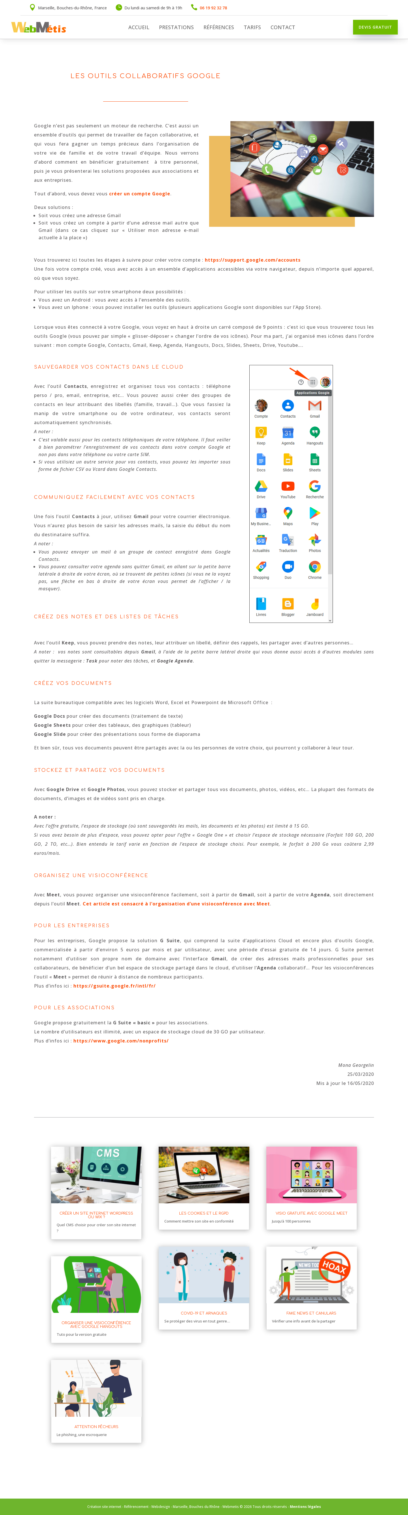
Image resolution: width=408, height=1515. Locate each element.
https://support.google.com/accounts (253, 260)
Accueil (138, 28)
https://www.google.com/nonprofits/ (121, 1041)
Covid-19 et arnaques (204, 1313)
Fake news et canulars (311, 1313)
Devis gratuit (375, 27)
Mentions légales (305, 1506)
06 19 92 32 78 (213, 7)
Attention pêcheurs (96, 1427)
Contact (283, 28)
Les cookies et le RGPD (204, 1213)
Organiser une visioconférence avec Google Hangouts (96, 1325)
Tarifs (252, 28)
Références (218, 28)
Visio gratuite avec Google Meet (312, 1213)
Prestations (176, 28)
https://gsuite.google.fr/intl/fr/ (114, 986)
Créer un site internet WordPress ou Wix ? (96, 1215)
